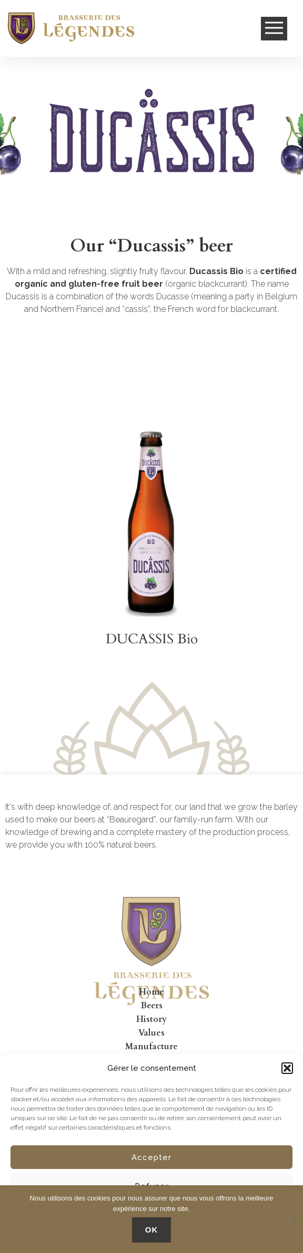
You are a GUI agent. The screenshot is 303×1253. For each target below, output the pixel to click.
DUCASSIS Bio (152, 639)
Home (151, 992)
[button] (287, 1068)
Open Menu (274, 28)
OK (151, 1229)
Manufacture (151, 1046)
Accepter (151, 1157)
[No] (290, 1219)
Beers (152, 1005)
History (151, 1019)
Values (151, 1033)
